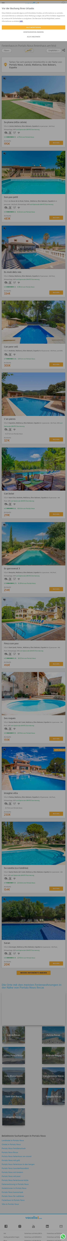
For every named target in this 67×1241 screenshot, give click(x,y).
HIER (21, 21)
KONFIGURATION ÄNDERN (33, 32)
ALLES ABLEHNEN (33, 37)
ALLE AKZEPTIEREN (33, 27)
